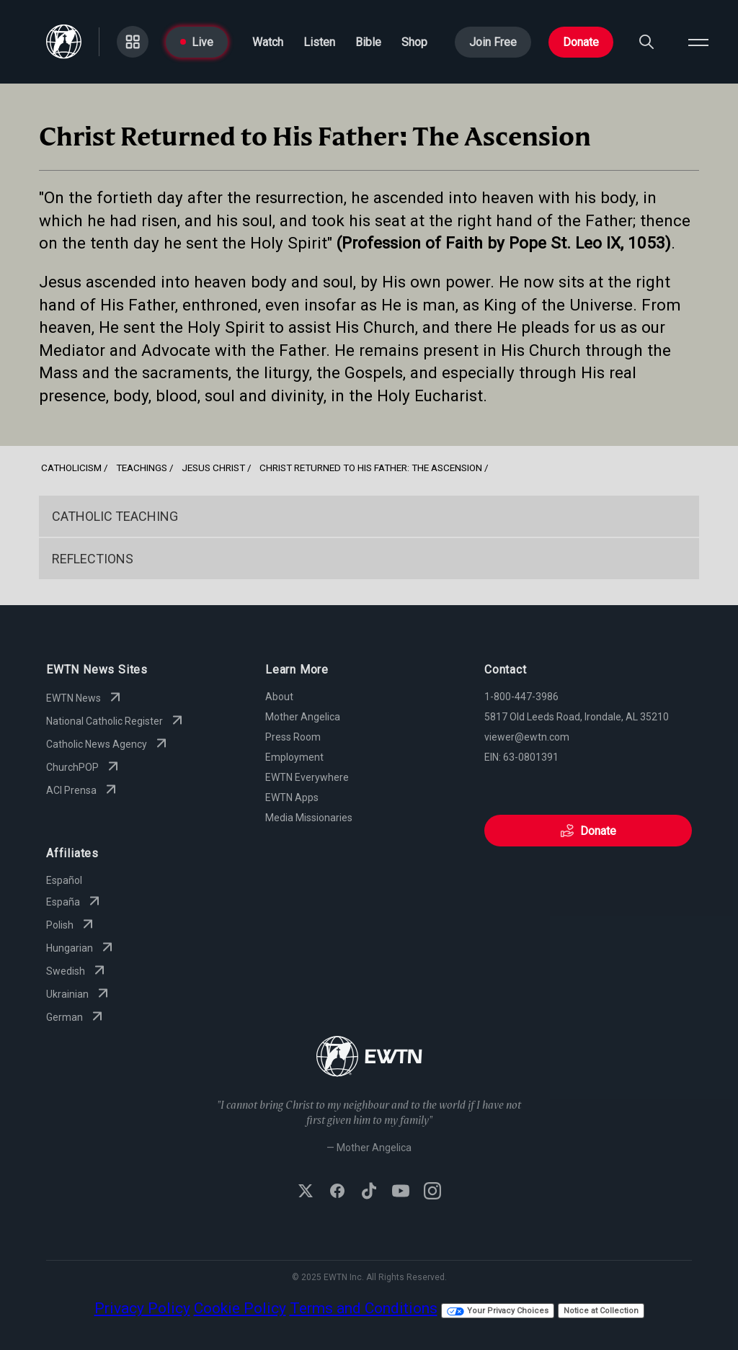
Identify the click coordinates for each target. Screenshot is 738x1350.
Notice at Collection (601, 1310)
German (76, 1017)
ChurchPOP (84, 767)
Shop (414, 42)
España (74, 902)
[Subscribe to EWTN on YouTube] (400, 1192)
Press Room (293, 737)
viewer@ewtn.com (526, 737)
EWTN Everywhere (307, 777)
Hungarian (81, 948)
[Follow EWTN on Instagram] (432, 1192)
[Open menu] (698, 42)
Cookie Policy (240, 1308)
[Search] (646, 42)
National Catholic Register (116, 721)
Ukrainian (79, 994)
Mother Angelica (302, 717)
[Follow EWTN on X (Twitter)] (305, 1192)
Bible (368, 42)
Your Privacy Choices (497, 1310)
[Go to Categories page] (132, 42)
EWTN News (85, 698)
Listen (319, 42)
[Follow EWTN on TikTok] (369, 1192)
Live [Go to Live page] (196, 42)
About (279, 696)
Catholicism (71, 467)
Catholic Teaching (115, 516)
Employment (294, 757)
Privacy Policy (142, 1308)
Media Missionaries (308, 817)
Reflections (92, 558)
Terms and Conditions (363, 1308)
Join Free (493, 42)
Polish (71, 925)
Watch (267, 42)
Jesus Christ (213, 467)
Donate (581, 42)
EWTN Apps (292, 797)
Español (64, 880)
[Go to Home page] (63, 41)
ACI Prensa (83, 790)
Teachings (141, 467)
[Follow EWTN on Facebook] (337, 1192)
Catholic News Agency (108, 744)
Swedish (77, 971)
